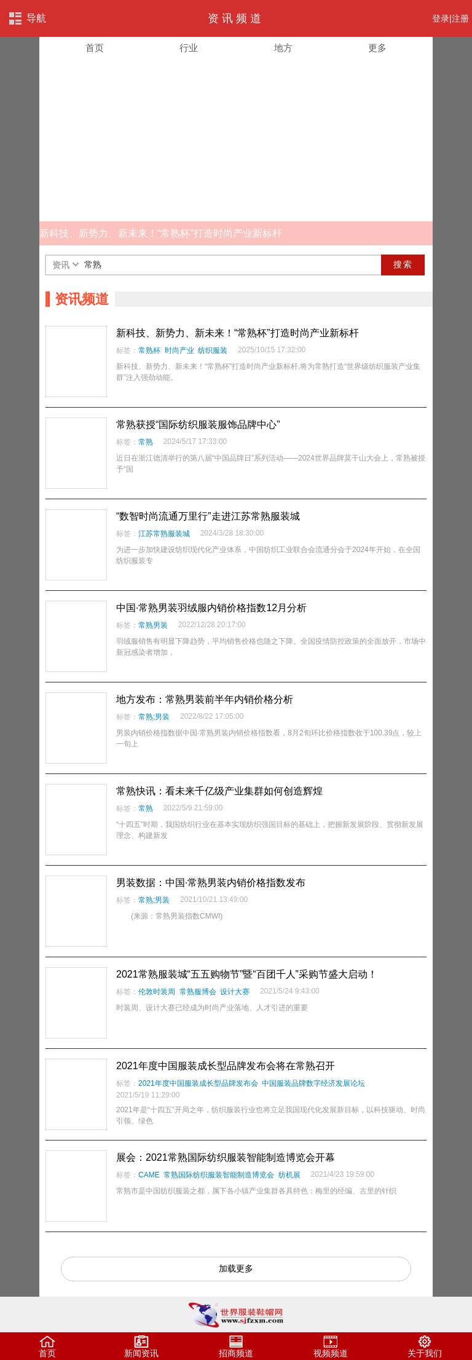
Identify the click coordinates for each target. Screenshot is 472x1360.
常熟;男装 (154, 717)
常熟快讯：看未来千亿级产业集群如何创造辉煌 (219, 791)
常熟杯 (149, 350)
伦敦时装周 (156, 991)
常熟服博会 (197, 991)
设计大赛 (235, 991)
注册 (460, 18)
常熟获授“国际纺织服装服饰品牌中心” (198, 424)
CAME (149, 1175)
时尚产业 (179, 350)
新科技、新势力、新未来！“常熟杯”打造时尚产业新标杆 (237, 333)
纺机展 (289, 1175)
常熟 (145, 442)
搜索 (403, 264)
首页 (94, 48)
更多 (377, 48)
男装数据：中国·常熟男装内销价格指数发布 (210, 882)
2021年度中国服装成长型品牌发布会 (198, 1083)
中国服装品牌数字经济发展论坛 (313, 1083)
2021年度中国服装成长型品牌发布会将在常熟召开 (225, 1066)
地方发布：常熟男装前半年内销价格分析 (204, 699)
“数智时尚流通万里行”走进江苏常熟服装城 (208, 516)
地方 (283, 48)
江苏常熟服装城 (164, 533)
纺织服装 (212, 350)
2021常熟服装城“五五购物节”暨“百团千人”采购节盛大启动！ (246, 974)
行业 (188, 48)
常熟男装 (153, 625)
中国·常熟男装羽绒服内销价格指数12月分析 (211, 608)
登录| (442, 18)
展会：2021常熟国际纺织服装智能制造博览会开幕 (225, 1157)
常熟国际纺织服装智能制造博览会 (218, 1175)
